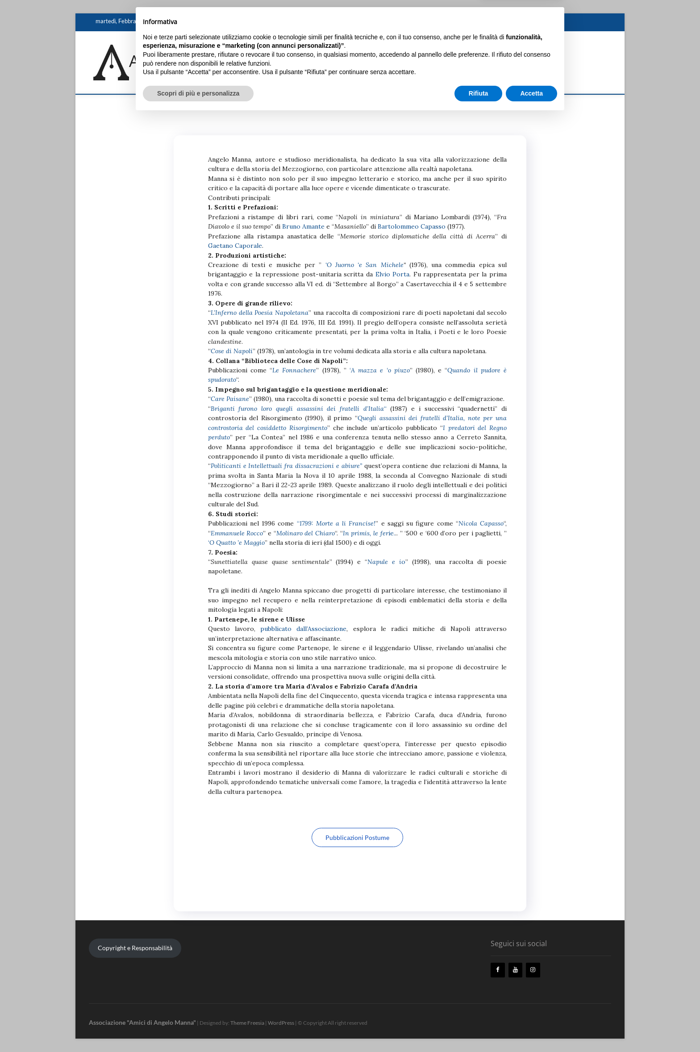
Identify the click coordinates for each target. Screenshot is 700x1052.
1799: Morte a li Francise (337, 523)
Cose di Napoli (232, 351)
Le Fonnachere (294, 370)
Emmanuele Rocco (237, 533)
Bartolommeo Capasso (412, 226)
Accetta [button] (531, 1027)
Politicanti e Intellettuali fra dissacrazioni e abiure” (286, 466)
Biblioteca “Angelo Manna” (428, 21)
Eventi (523, 21)
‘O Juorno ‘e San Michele (364, 265)
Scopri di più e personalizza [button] (198, 1027)
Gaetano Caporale (235, 246)
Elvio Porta (392, 274)
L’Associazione (488, 21)
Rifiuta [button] (478, 1027)
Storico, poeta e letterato (285, 21)
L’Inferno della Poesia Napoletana (260, 313)
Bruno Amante (303, 226)
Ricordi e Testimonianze (355, 21)
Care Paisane (230, 399)
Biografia (233, 21)
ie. (369, 533)
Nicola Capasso (481, 523)
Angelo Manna (194, 21)
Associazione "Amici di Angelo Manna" (270, 61)
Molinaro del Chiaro (305, 533)
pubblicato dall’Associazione (303, 629)
